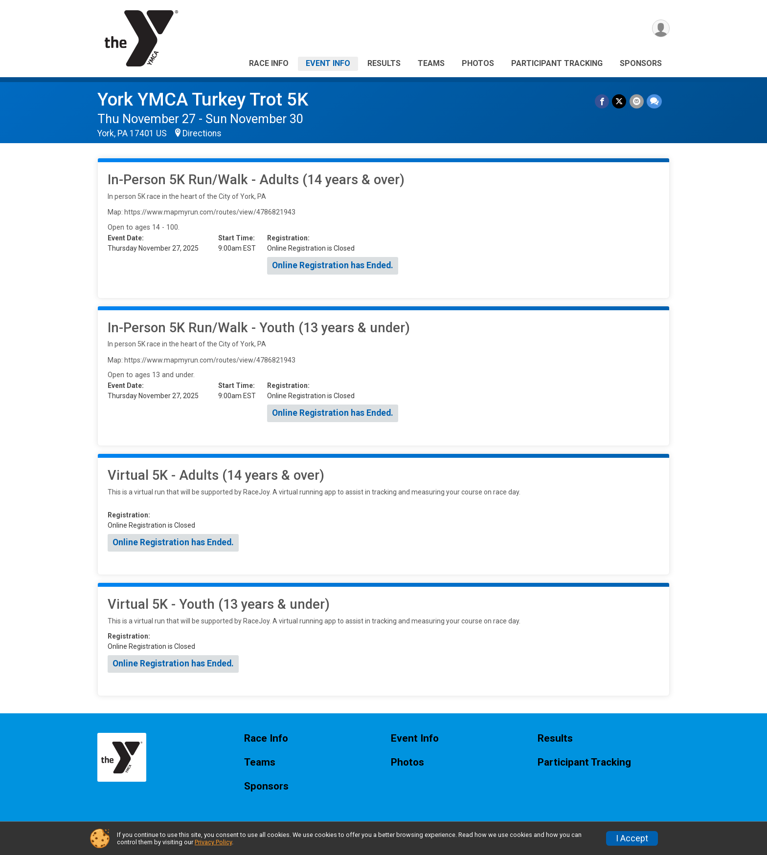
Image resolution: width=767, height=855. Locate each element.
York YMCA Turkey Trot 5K (202, 99)
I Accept (632, 838)
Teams (431, 63)
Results (384, 63)
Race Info (269, 63)
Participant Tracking (557, 63)
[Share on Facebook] (602, 101)
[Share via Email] (637, 101)
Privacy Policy (213, 842)
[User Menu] (661, 29)
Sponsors (641, 63)
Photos (478, 63)
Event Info (328, 63)
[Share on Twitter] (619, 101)
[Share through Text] (654, 101)
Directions (202, 133)
